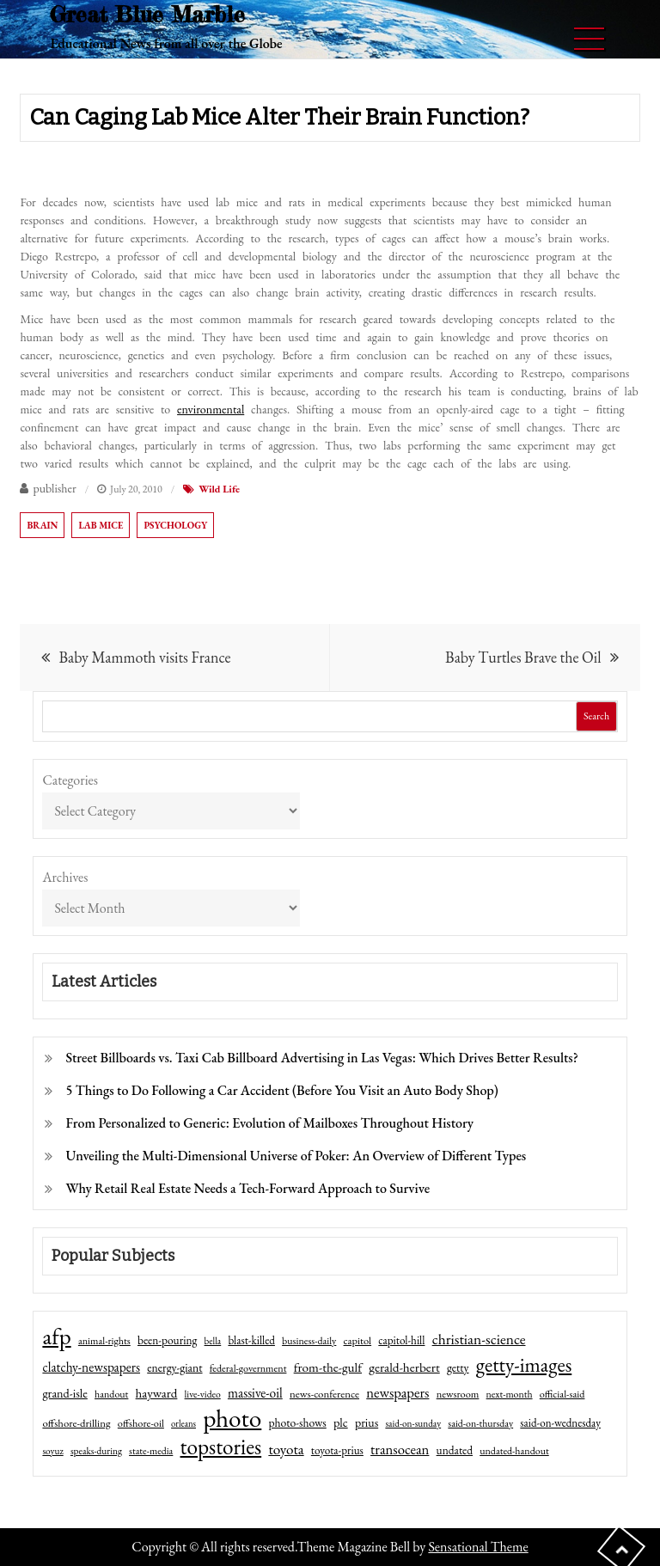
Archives (65, 877)
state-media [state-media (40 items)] (151, 1451)
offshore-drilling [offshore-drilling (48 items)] (76, 1423)
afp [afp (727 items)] (56, 1336)
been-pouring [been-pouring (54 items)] (167, 1340)
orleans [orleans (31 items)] (183, 1423)
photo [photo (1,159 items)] (232, 1418)
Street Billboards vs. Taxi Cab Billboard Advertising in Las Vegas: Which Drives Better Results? (321, 1058)
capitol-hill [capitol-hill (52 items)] (401, 1340)
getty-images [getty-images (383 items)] (524, 1365)
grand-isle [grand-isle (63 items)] (64, 1393)
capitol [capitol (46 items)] (358, 1340)
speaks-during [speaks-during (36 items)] (96, 1451)
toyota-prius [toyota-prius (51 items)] (337, 1450)
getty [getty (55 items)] (458, 1367)
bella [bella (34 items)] (213, 1341)
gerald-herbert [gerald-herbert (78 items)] (404, 1367)
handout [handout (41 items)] (111, 1394)
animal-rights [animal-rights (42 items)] (104, 1341)
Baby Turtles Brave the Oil (523, 657)
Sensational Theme (478, 1547)
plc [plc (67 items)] (340, 1422)
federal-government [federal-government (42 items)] (248, 1368)
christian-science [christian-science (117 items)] (479, 1339)
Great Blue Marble (147, 14)
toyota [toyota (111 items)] (285, 1449)
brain (42, 525)
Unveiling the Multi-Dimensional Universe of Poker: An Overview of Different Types (295, 1156)
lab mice (100, 525)
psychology (175, 525)
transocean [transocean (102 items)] (399, 1449)
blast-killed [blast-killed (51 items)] (251, 1340)
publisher (54, 488)
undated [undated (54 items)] (455, 1450)
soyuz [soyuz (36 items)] (52, 1451)
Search (596, 716)
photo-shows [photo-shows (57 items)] (298, 1422)
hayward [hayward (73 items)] (157, 1393)
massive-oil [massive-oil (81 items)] (255, 1393)
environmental (210, 409)
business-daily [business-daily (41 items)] (309, 1341)
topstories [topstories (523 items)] (221, 1447)
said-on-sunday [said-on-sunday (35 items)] (413, 1423)
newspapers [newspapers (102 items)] (397, 1392)
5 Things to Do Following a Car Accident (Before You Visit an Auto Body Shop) (281, 1090)
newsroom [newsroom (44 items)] (458, 1394)
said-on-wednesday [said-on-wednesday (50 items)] (560, 1423)
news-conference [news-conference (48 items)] (324, 1393)
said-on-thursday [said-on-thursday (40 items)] (480, 1423)
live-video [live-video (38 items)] (203, 1393)
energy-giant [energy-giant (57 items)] (174, 1367)
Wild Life (219, 489)
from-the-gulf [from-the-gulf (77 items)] (328, 1367)
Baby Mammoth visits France (144, 657)
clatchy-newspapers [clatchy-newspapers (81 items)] (91, 1367)
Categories (70, 780)
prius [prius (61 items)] (366, 1422)
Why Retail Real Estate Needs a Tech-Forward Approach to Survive (247, 1188)
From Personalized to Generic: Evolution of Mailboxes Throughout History (269, 1123)
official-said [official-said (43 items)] (562, 1394)
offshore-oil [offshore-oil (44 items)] (141, 1423)
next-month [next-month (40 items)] (509, 1394)
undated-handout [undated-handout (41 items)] (514, 1451)
